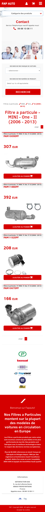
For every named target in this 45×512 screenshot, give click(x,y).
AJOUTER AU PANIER (23, 176)
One (29, 104)
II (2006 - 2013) (35, 134)
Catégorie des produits (26, 13)
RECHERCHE (23, 92)
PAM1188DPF (11, 186)
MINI (23, 104)
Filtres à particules (10, 104)
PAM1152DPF (11, 237)
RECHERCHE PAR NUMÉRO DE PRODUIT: (23, 79)
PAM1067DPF (11, 287)
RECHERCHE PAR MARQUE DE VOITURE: (23, 66)
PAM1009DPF (11, 135)
